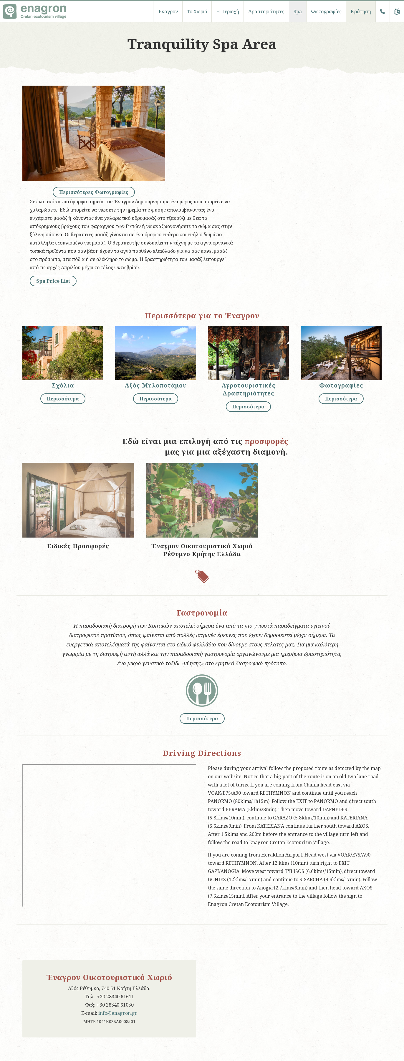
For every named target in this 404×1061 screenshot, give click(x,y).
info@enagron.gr (117, 1013)
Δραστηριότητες (266, 11)
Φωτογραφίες (326, 11)
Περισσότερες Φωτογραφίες (93, 192)
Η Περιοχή (227, 11)
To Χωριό (197, 11)
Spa (298, 11)
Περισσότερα (63, 398)
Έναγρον (168, 11)
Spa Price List (53, 281)
